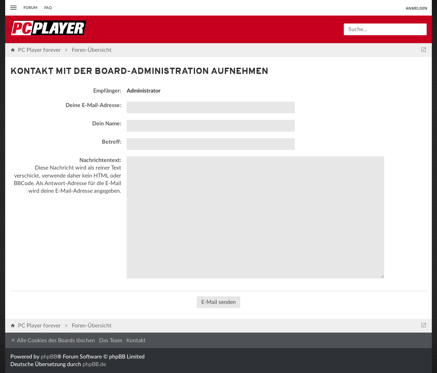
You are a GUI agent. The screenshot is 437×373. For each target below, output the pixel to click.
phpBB (49, 357)
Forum (30, 8)
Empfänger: (107, 91)
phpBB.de (94, 364)
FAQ (48, 8)
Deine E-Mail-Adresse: (93, 105)
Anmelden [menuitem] (416, 8)
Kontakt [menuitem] (136, 340)
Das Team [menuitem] (110, 340)
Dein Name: (106, 123)
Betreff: (111, 142)
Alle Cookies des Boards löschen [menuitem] (52, 340)
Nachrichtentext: (100, 160)
